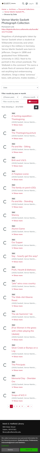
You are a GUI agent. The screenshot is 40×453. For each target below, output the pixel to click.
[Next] (31, 406)
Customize (5, 445)
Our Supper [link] (17, 242)
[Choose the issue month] (30, 97)
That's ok (29, 450)
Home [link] (4, 9)
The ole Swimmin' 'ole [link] (22, 314)
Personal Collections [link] (26, 9)
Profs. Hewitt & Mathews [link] (24, 269)
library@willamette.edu (12, 432)
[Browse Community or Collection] (20, 88)
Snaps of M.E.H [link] (19, 395)
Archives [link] (12, 9)
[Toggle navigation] (36, 3)
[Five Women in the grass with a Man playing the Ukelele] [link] (24, 330)
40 (28, 406)
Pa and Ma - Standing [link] (22, 201)
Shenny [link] (15, 215)
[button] (23, 3)
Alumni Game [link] (18, 228)
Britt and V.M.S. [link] (19, 160)
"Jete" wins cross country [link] (24, 283)
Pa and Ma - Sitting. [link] (21, 146)
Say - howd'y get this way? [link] (25, 256)
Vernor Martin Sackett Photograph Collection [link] (15, 12)
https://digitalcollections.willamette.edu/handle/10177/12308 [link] (20, 30)
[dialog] (20, 444)
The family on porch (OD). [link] (24, 187)
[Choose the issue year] (10, 97)
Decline (10, 450)
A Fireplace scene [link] (20, 174)
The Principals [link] (18, 364)
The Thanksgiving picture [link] (24, 132)
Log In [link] (31, 3)
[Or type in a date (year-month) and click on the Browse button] (14, 102)
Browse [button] (33, 101)
